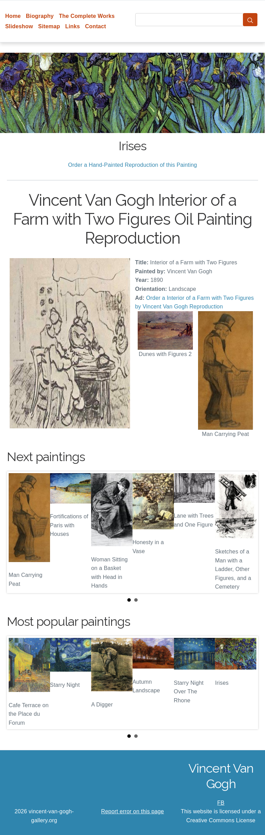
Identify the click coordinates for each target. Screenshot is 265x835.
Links (72, 26)
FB (221, 803)
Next (247, 532)
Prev (17, 532)
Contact (95, 26)
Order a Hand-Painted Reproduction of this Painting (132, 165)
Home (13, 16)
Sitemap (49, 26)
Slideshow (19, 26)
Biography (40, 16)
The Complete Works (87, 16)
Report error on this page (132, 811)
